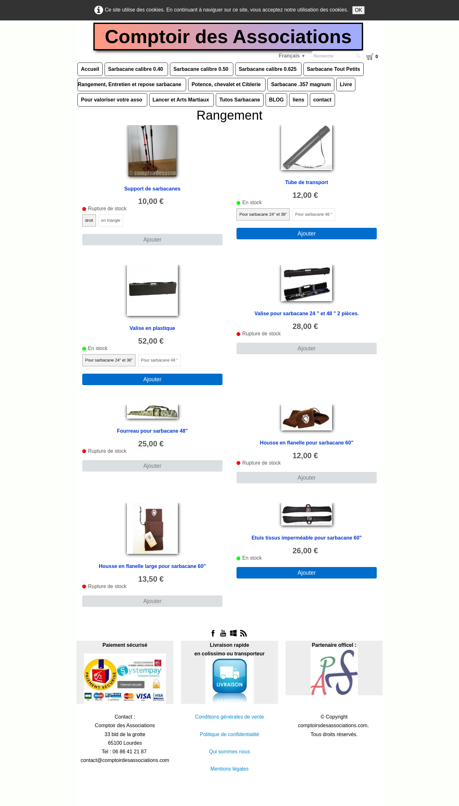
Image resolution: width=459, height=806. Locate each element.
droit (89, 220)
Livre (346, 84)
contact (322, 99)
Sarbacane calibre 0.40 (136, 69)
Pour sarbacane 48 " (313, 214)
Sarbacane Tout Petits (333, 69)
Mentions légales (229, 769)
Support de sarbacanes (152, 188)
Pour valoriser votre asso (112, 99)
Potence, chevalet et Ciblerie (227, 84)
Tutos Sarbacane (239, 99)
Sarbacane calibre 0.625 (268, 69)
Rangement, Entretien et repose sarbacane (130, 84)
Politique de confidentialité (229, 734)
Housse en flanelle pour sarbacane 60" (306, 442)
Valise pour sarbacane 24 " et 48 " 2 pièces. (306, 314)
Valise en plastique (152, 328)
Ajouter (152, 240)
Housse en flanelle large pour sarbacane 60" (152, 566)
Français (292, 55)
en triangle (110, 220)
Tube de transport (306, 182)
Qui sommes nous (229, 751)
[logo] (230, 37)
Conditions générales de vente (229, 717)
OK (358, 10)
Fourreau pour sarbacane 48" (152, 431)
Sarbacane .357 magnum (301, 84)
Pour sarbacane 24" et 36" (263, 214)
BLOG (276, 99)
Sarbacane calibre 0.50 (201, 69)
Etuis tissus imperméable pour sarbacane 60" (306, 538)
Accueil (90, 69)
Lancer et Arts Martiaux (182, 99)
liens (298, 99)
